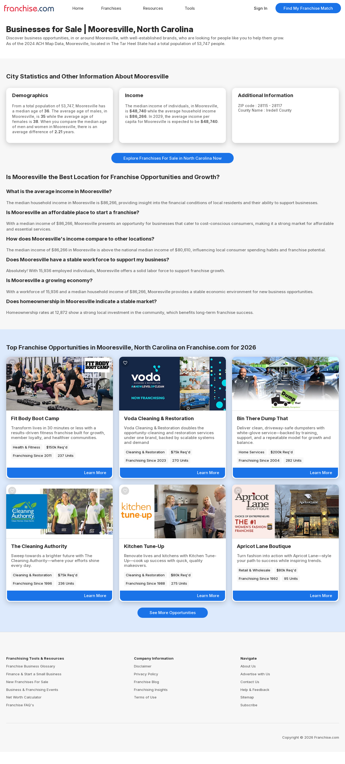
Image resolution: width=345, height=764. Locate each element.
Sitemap (247, 709)
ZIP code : (252, 107)
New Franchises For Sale (27, 693)
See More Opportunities (173, 624)
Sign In (260, 8)
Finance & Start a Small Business (33, 686)
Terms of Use (145, 709)
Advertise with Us (255, 686)
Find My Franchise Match (308, 8)
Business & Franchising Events (32, 701)
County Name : (257, 112)
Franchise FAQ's (20, 717)
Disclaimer (142, 678)
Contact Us (249, 693)
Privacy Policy (146, 686)
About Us (248, 678)
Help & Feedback (254, 701)
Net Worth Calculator (24, 709)
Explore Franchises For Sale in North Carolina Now (172, 170)
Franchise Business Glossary (30, 678)
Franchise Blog (146, 693)
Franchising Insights (151, 701)
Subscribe (248, 717)
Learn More (95, 484)
